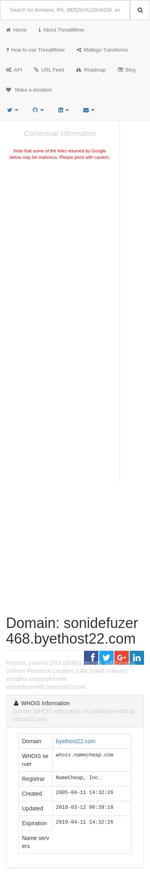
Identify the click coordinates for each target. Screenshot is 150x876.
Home (16, 30)
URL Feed (49, 70)
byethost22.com (76, 741)
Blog (127, 70)
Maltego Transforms (102, 50)
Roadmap (91, 70)
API (14, 70)
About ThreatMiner (62, 30)
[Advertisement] (75, 247)
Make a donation (29, 90)
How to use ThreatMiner (35, 50)
